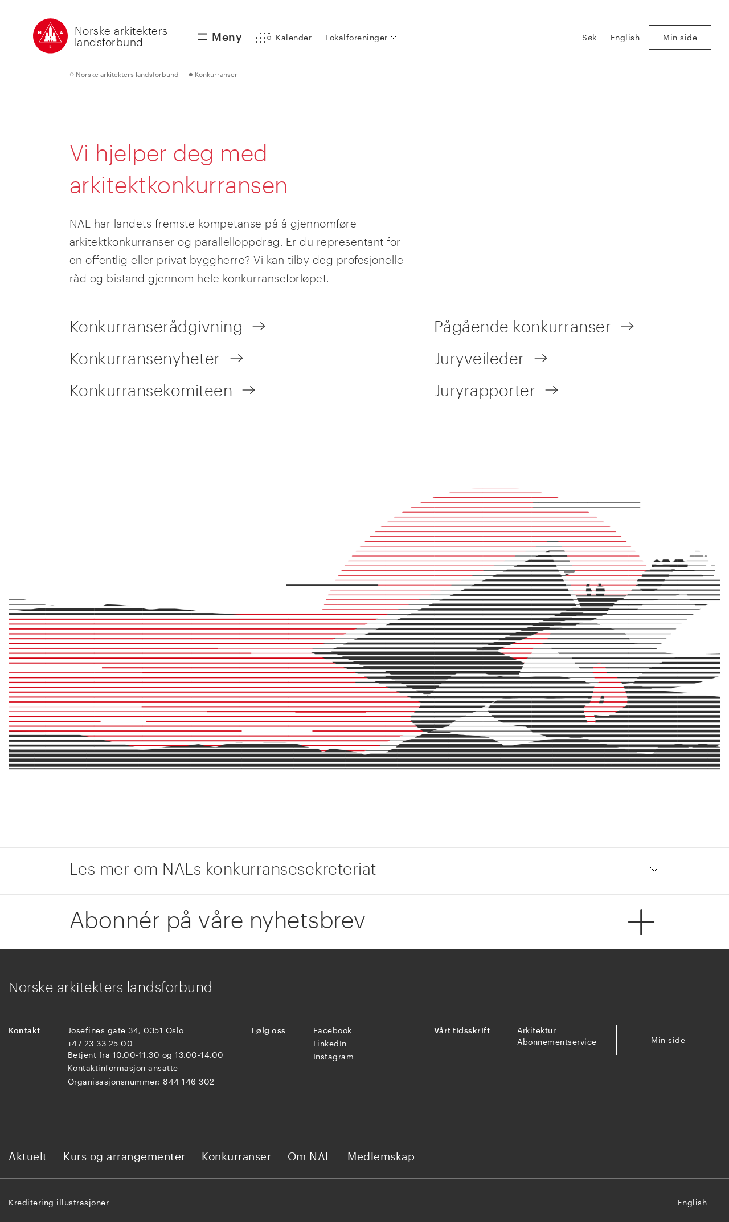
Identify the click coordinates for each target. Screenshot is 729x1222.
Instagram (333, 1056)
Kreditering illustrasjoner (59, 1202)
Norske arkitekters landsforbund (121, 36)
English (692, 1202)
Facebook (332, 1030)
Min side (668, 1040)
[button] (283, 37)
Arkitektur (536, 1030)
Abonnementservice (557, 1041)
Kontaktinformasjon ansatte (123, 1068)
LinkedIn (330, 1043)
